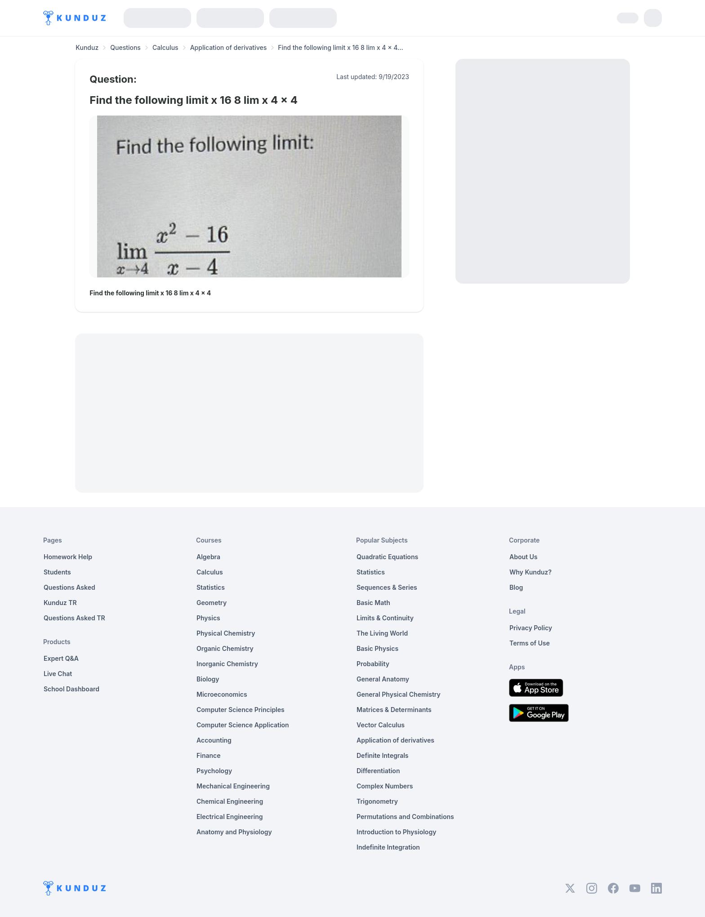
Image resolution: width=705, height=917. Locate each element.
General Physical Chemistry (399, 694)
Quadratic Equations (387, 557)
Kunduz (87, 47)
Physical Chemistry (225, 633)
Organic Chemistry (225, 648)
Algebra (208, 557)
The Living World (382, 633)
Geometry (211, 602)
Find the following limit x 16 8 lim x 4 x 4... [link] (340, 47)
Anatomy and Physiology (234, 832)
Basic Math (373, 602)
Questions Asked (69, 587)
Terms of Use (529, 643)
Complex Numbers (385, 786)
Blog (516, 587)
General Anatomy (383, 679)
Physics (208, 618)
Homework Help (68, 557)
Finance (208, 755)
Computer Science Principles (240, 709)
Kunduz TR (60, 602)
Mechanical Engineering (233, 786)
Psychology (214, 771)
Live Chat (58, 673)
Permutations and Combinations (405, 816)
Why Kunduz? (530, 572)
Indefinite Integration (388, 847)
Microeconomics (221, 694)
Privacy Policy (530, 628)
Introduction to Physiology (396, 832)
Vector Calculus (381, 725)
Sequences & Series (387, 587)
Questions (125, 47)
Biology (207, 679)
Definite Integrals (383, 755)
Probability (373, 664)
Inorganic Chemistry (227, 664)
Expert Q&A (61, 658)
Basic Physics (377, 648)
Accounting (214, 740)
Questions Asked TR (74, 618)
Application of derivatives (228, 47)
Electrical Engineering (229, 816)
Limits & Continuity (385, 618)
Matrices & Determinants (394, 709)
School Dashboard (71, 689)
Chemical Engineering (229, 801)
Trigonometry (377, 801)
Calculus (165, 47)
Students (57, 572)
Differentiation (378, 771)
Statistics (210, 587)
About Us (523, 557)
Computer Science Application (242, 725)
